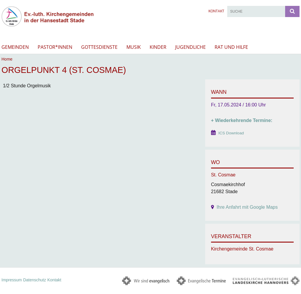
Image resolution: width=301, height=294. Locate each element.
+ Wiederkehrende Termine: (241, 120)
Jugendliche (190, 47)
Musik (133, 47)
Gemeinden (15, 47)
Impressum (11, 280)
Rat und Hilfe (231, 47)
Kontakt (216, 11)
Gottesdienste (99, 47)
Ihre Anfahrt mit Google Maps (247, 207)
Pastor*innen (55, 47)
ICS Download (231, 133)
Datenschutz (34, 280)
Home (6, 59)
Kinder (158, 47)
